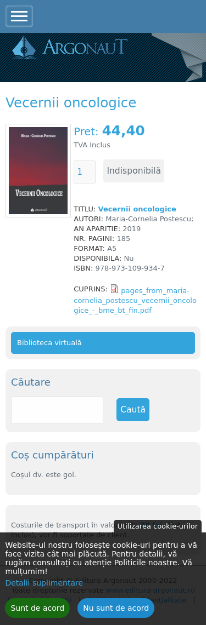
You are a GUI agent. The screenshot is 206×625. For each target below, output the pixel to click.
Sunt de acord (37, 613)
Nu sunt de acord (116, 613)
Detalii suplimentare (44, 587)
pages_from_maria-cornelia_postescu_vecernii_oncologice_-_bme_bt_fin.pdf (135, 300)
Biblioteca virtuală (49, 343)
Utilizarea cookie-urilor (158, 531)
